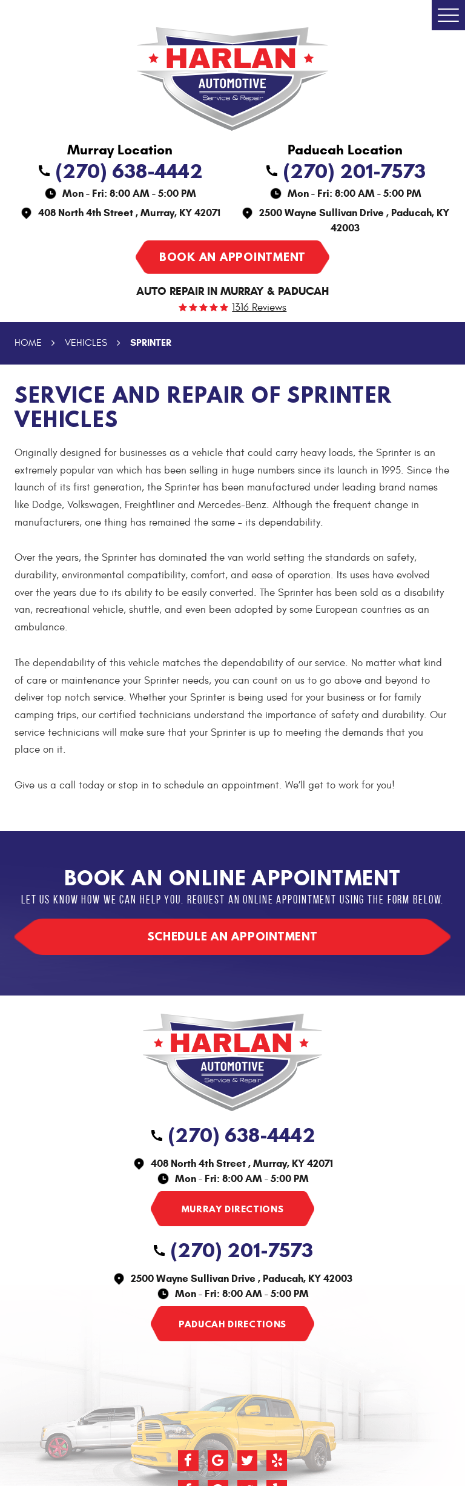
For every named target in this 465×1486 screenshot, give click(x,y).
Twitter (247, 1460)
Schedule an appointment (232, 936)
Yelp (276, 1460)
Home (28, 342)
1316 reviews (259, 308)
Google (218, 1460)
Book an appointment (232, 257)
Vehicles (86, 342)
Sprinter (150, 342)
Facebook (188, 1460)
